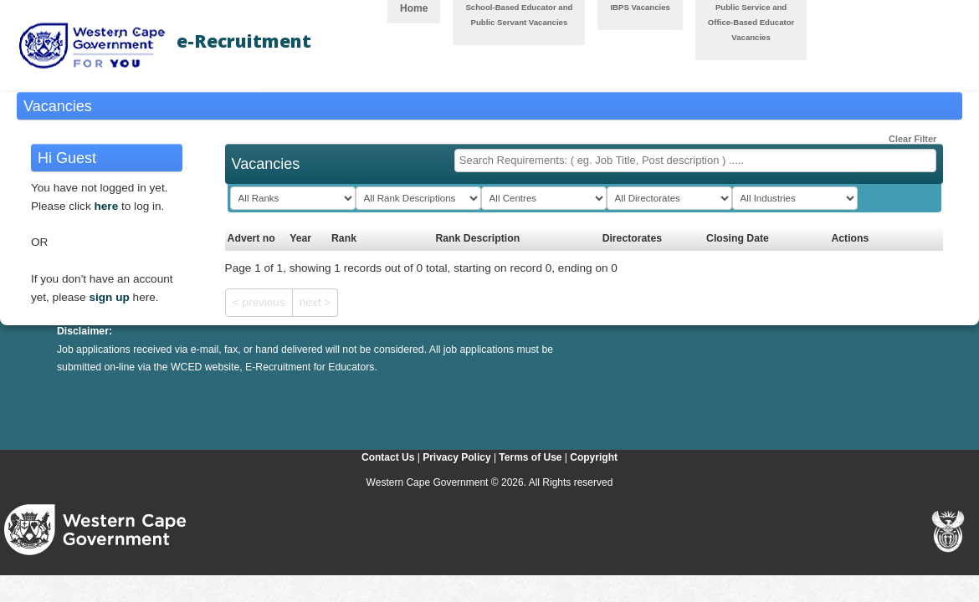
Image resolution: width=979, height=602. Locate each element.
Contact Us (387, 457)
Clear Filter (905, 135)
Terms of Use (530, 457)
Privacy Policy (456, 457)
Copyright (594, 457)
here (107, 206)
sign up (109, 297)
